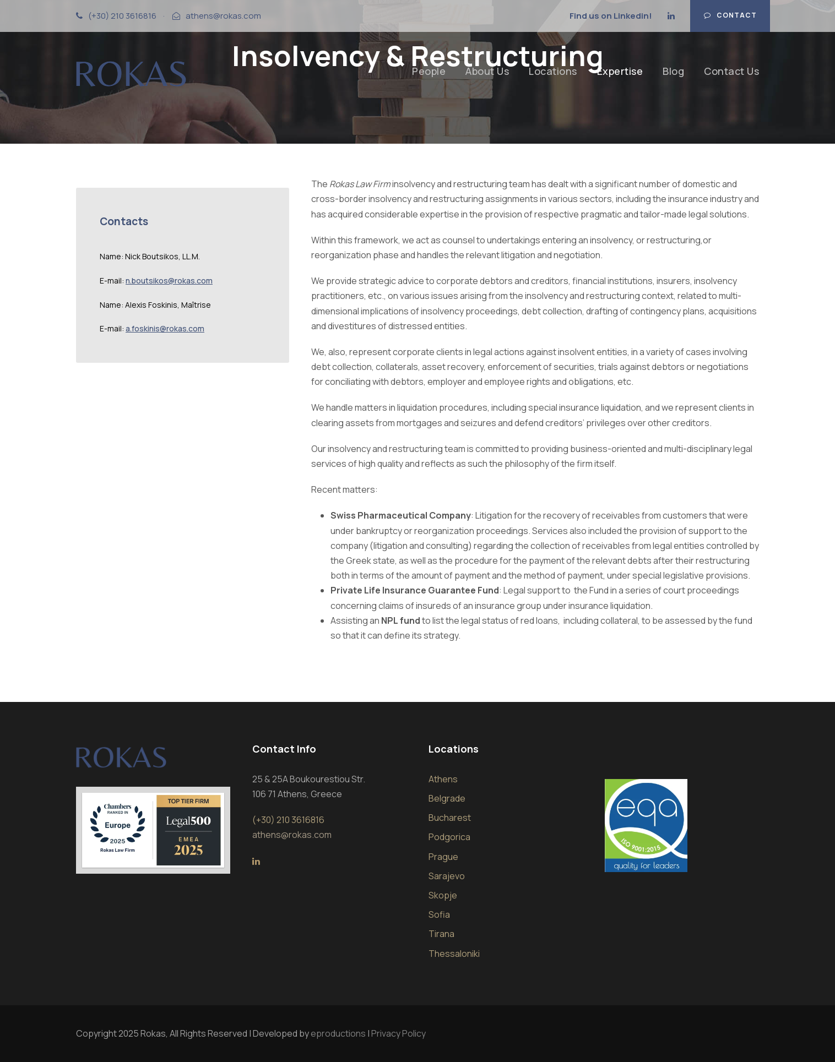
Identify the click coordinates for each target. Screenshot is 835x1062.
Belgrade (447, 798)
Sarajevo (447, 876)
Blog (673, 71)
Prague (443, 857)
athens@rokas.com (223, 15)
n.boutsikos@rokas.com (169, 280)
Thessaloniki (454, 953)
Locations (553, 71)
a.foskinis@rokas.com (165, 328)
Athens (443, 779)
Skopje (443, 895)
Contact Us (731, 71)
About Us (487, 71)
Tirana (441, 934)
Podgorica (449, 837)
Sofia (439, 914)
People (429, 71)
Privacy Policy (398, 1033)
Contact (730, 15)
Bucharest (450, 818)
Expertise (620, 71)
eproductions (338, 1033)
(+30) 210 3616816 (122, 15)
